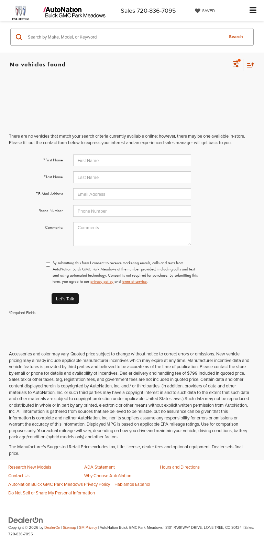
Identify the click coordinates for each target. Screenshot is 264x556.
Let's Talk (65, 299)
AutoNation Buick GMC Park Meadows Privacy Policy (59, 484)
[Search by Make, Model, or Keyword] (124, 37)
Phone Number (50, 210)
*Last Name (53, 176)
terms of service (134, 281)
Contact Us (19, 475)
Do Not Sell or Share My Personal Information (51, 493)
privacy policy (101, 281)
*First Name (53, 160)
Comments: (54, 227)
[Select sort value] (248, 65)
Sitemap (69, 527)
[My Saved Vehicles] (204, 10)
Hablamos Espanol (132, 484)
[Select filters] (236, 65)
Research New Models (29, 467)
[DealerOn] (25, 520)
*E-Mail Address (49, 193)
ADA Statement (99, 467)
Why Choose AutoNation (107, 475)
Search (236, 36)
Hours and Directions (180, 467)
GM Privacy (88, 527)
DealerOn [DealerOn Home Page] (52, 527)
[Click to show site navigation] (253, 10)
